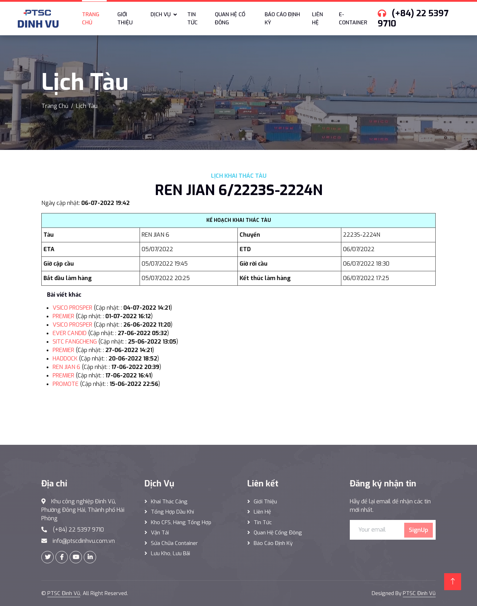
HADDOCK (65, 358)
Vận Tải (160, 532)
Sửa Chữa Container (174, 543)
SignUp (418, 530)
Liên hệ (317, 18)
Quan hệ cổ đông (230, 18)
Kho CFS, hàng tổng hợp (181, 522)
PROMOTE (65, 384)
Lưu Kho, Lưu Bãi (170, 553)
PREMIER (63, 316)
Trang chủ (90, 18)
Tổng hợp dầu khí (172, 511)
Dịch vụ (161, 14)
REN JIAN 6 (66, 367)
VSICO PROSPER (72, 307)
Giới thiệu (124, 18)
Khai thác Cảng (169, 501)
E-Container (353, 18)
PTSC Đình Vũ (63, 593)
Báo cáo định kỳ (282, 18)
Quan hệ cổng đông (278, 532)
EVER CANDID (70, 333)
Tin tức (192, 18)
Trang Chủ (54, 106)
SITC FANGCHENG (75, 341)
